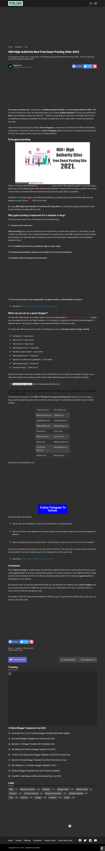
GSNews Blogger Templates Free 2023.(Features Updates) (36, 771)
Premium (12, 793)
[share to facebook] (77, 66)
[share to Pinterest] (95, 66)
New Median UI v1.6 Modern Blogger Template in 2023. (34, 765)
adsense (24, 797)
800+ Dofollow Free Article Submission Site (40, 306)
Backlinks (15, 650)
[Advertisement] (52, 26)
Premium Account (31, 793)
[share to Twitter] (87, 66)
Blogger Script (63, 789)
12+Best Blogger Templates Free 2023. (27, 728)
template (52, 797)
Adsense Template (27, 789)
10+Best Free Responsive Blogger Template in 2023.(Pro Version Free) (41, 755)
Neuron (17, 65)
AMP (11, 789)
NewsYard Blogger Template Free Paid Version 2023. (33, 739)
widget (66, 797)
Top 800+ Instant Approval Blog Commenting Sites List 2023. (37, 776)
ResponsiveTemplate (53, 793)
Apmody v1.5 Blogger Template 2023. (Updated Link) (33, 744)
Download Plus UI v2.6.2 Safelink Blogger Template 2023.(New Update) (41, 733)
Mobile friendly (82, 789)
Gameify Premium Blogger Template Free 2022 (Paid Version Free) (39, 760)
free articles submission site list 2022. (37, 559)
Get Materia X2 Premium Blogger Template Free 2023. (34, 749)
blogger (38, 797)
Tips (20, 650)
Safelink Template (76, 793)
